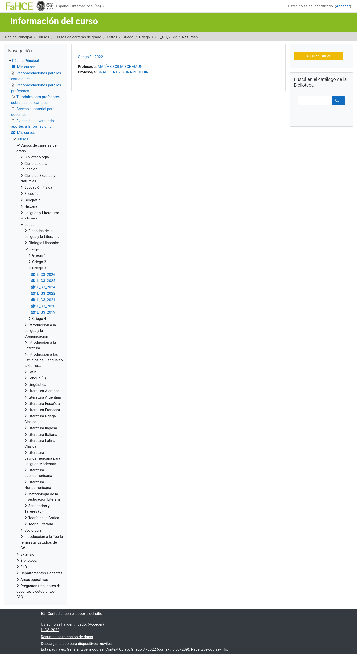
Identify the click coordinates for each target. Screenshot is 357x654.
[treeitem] (35, 329)
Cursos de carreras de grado (78, 37)
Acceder (343, 6)
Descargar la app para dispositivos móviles (76, 643)
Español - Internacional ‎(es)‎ (78, 6)
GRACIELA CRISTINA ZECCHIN (123, 72)
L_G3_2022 (167, 37)
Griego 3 (146, 37)
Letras (112, 37)
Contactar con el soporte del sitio (71, 613)
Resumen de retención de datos (67, 637)
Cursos (43, 37)
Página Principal (18, 37)
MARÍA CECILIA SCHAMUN (120, 66)
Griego (128, 37)
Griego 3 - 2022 (90, 57)
